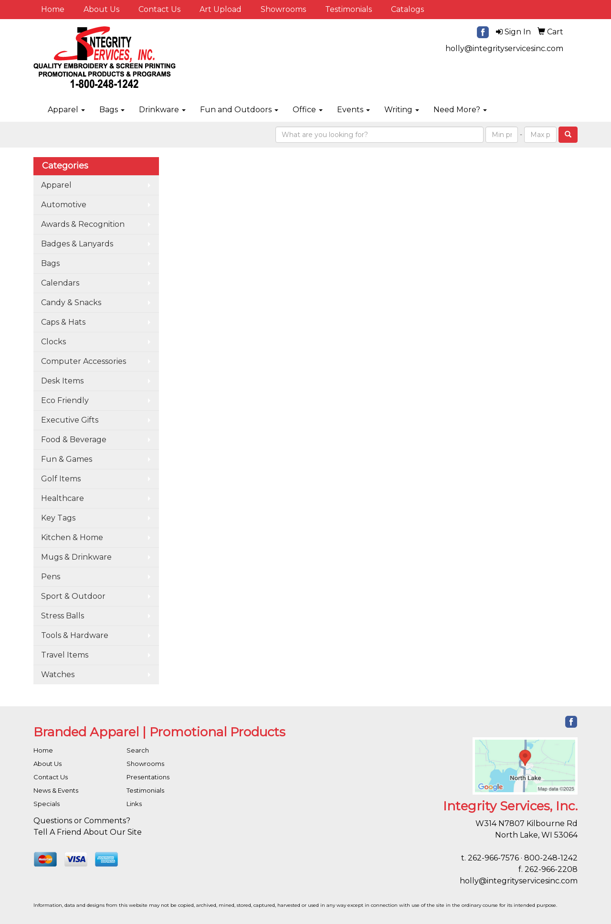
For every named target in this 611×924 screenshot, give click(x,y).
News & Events (55, 790)
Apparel (66, 109)
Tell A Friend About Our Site (87, 832)
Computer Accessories (83, 361)
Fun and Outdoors (239, 109)
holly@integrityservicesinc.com (504, 48)
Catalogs (407, 9)
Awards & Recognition (83, 224)
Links (134, 803)
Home (52, 9)
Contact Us (159, 9)
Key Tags (58, 517)
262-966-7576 (493, 857)
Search (137, 750)
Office (308, 109)
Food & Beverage (73, 439)
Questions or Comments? (81, 820)
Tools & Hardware (74, 635)
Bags (112, 109)
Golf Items (61, 478)
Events (353, 109)
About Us (101, 9)
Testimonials (348, 9)
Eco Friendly (65, 400)
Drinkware (162, 109)
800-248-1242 (551, 857)
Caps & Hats (63, 322)
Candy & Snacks (71, 302)
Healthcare (62, 498)
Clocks (53, 341)
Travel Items (64, 654)
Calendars (60, 282)
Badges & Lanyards (77, 243)
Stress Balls (62, 615)
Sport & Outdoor (73, 596)
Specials (46, 803)
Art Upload (221, 9)
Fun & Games (66, 459)
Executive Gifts (69, 420)
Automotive (63, 204)
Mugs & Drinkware (76, 557)
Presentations (147, 777)
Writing (401, 109)
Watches (57, 674)
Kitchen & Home (72, 537)
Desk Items (62, 380)
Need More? (460, 109)
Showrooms (283, 9)
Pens (50, 576)
